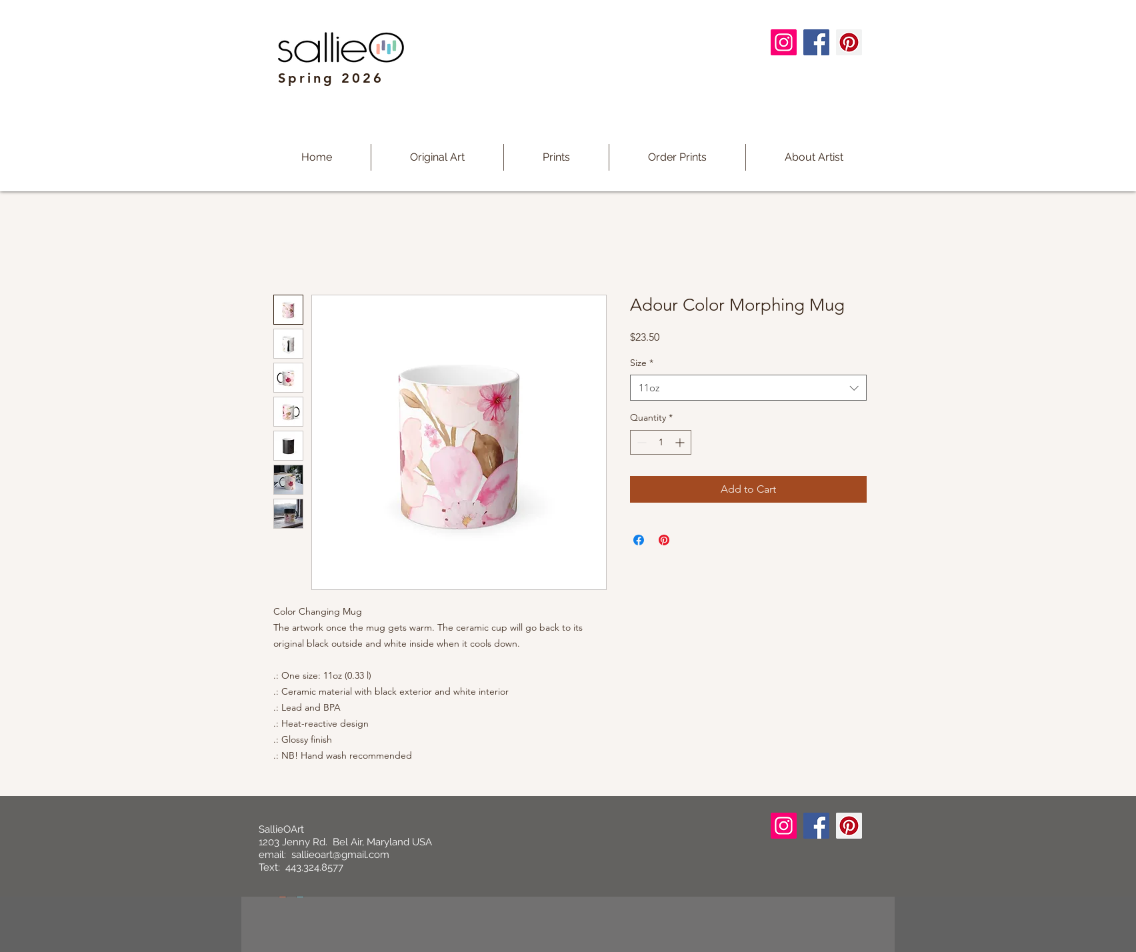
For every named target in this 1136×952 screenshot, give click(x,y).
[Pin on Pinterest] (664, 540)
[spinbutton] (661, 442)
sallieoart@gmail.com (340, 855)
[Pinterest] (849, 42)
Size (641, 363)
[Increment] (681, 442)
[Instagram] (784, 42)
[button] (556, 157)
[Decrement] (640, 442)
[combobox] (748, 388)
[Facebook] (816, 42)
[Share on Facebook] (639, 540)
